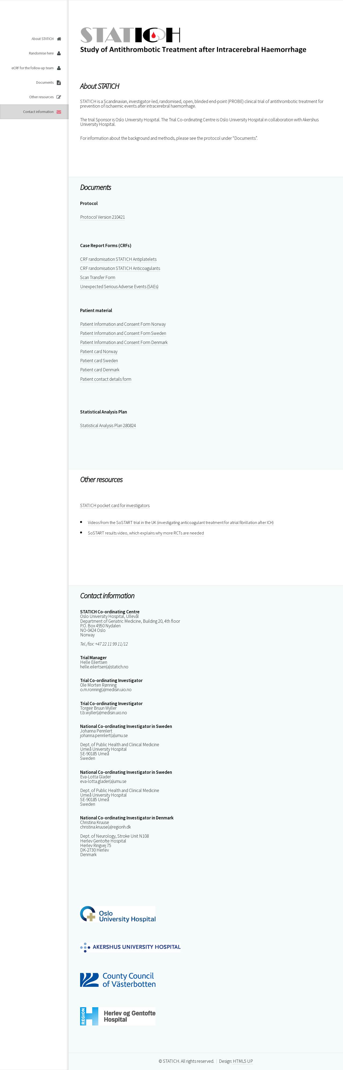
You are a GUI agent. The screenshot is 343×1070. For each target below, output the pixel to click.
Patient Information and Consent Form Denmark (123, 342)
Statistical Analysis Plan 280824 (108, 425)
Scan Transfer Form (97, 277)
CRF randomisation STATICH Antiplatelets (118, 259)
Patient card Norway (98, 351)
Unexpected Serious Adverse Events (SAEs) (119, 287)
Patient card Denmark (99, 370)
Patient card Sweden (99, 361)
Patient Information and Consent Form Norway (123, 324)
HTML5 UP (243, 1061)
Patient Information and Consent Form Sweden (123, 333)
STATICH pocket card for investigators (115, 505)
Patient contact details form (105, 379)
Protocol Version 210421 (102, 217)
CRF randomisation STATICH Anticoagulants (120, 268)
